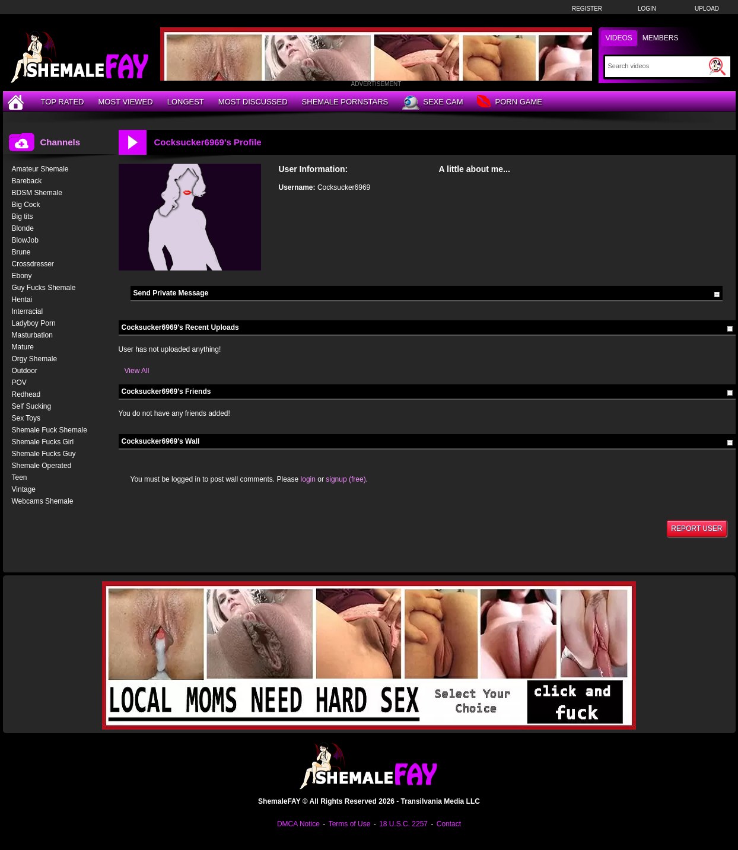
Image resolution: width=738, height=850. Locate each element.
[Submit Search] (717, 66)
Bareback (27, 181)
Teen (19, 477)
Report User (696, 528)
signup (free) (345, 479)
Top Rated (62, 101)
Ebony (22, 276)
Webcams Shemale (43, 501)
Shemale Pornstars (345, 101)
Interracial (27, 311)
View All (137, 371)
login (308, 479)
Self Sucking (32, 406)
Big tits (22, 216)
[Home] (17, 101)
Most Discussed (253, 101)
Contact (449, 824)
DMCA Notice (298, 824)
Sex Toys (26, 418)
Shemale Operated (42, 465)
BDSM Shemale (37, 193)
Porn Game (509, 102)
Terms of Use (350, 824)
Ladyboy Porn (34, 323)
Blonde (23, 228)
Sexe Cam (432, 102)
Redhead (26, 394)
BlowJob (25, 240)
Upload (707, 8)
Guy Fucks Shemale (44, 288)
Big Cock (26, 204)
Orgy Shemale (35, 359)
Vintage (24, 489)
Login (647, 8)
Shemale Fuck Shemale (49, 430)
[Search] (657, 66)
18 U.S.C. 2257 (403, 824)
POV (19, 382)
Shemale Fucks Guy (44, 454)
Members (660, 38)
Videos (619, 38)
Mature (23, 347)
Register (587, 8)
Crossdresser (33, 264)
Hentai (22, 299)
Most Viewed (125, 101)
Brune (21, 252)
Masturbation (32, 335)
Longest (185, 101)
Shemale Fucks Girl (43, 442)
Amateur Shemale (40, 169)
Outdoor (24, 371)
